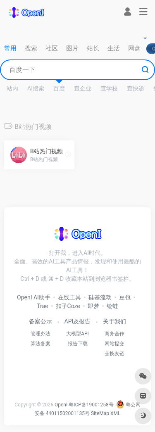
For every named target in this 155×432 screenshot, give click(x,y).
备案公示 (40, 321)
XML (115, 413)
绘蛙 (112, 306)
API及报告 (77, 321)
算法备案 (40, 344)
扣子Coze (68, 306)
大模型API (77, 334)
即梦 (93, 306)
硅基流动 (100, 297)
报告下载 (78, 344)
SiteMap (100, 413)
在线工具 (69, 297)
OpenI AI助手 (33, 297)
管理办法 (40, 334)
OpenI (61, 405)
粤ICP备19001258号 (91, 405)
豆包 (125, 297)
